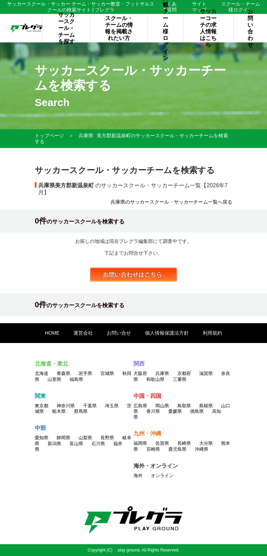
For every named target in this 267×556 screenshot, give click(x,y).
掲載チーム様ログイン (165, 28)
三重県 (179, 379)
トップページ (49, 135)
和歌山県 (155, 379)
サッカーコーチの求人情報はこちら (208, 28)
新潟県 (54, 443)
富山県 (76, 443)
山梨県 (85, 437)
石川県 (98, 443)
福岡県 (140, 443)
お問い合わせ (250, 28)
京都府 (184, 373)
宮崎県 (153, 449)
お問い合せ (119, 333)
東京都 (41, 405)
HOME (52, 333)
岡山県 (162, 405)
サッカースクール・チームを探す (66, 28)
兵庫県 (86, 135)
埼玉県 (112, 405)
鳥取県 (184, 405)
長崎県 (184, 443)
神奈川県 (66, 405)
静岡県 (63, 437)
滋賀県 (206, 373)
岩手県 (85, 373)
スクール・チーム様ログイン (240, 7)
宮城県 (107, 373)
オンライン (162, 475)
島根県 (206, 405)
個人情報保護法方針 (167, 333)
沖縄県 (201, 449)
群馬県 (81, 411)
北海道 (41, 373)
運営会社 (83, 333)
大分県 (206, 443)
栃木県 (59, 411)
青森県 (63, 373)
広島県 (140, 405)
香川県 (153, 411)
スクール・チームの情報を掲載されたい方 (119, 28)
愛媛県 (175, 411)
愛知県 (41, 437)
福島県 (76, 379)
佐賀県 (162, 443)
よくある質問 (169, 7)
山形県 (54, 379)
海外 (138, 475)
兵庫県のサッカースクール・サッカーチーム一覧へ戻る (171, 202)
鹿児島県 (177, 449)
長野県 (107, 437)
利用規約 (212, 333)
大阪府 (140, 373)
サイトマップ (199, 7)
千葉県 (90, 405)
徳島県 (197, 411)
